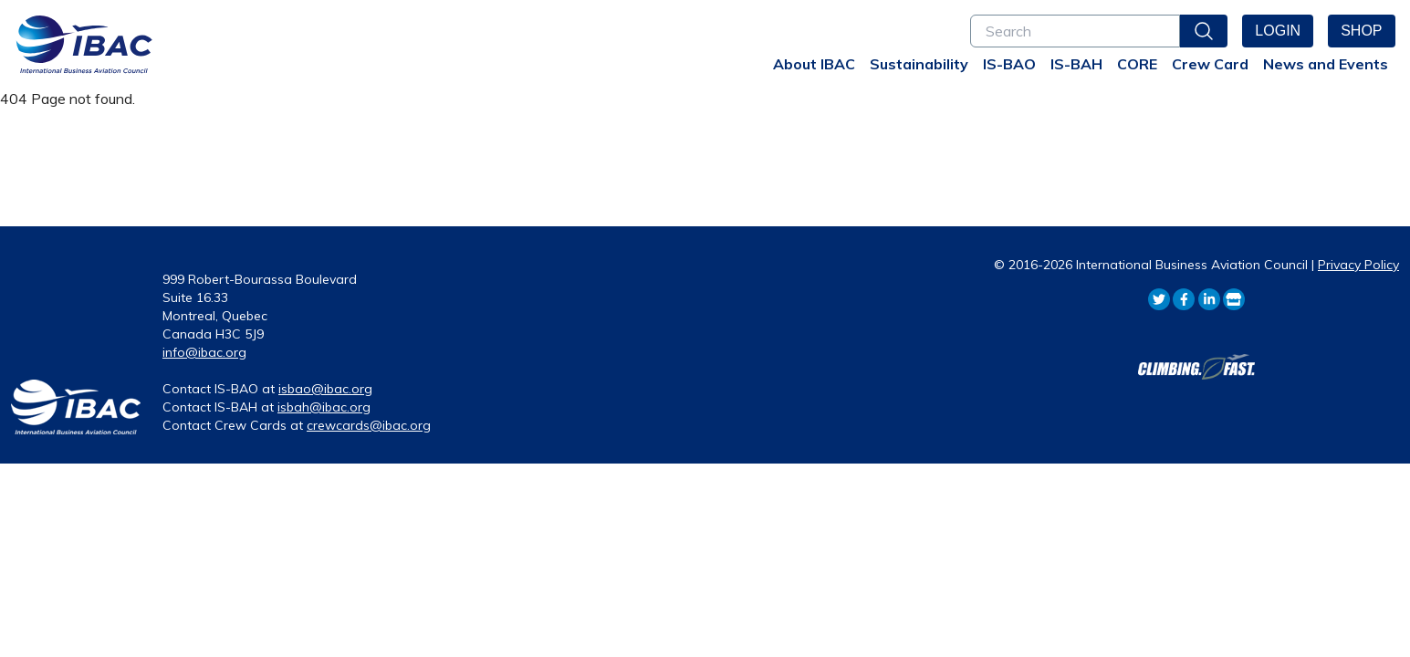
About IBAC (814, 64)
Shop (1361, 30)
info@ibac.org (204, 352)
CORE (1137, 64)
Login (1277, 30)
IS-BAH (1076, 64)
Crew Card (1210, 64)
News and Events (1325, 64)
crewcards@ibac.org (369, 425)
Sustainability (919, 64)
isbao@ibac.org (325, 389)
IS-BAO (1009, 64)
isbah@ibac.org (324, 407)
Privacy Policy (1358, 264)
